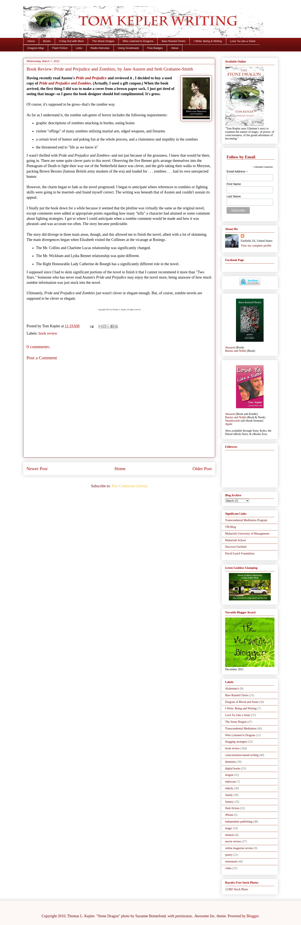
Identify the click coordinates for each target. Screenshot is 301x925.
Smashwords (232, 420)
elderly (229, 788)
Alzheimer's (232, 688)
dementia (230, 761)
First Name (234, 184)
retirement (231, 861)
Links (79, 48)
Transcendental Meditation (240, 728)
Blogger (253, 916)
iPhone (229, 814)
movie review (233, 841)
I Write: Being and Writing (240, 708)
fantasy (229, 801)
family (229, 795)
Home (31, 41)
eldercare (230, 781)
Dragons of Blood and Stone (241, 702)
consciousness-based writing (242, 755)
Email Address (237, 172)
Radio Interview (100, 48)
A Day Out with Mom (71, 41)
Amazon (230, 347)
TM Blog (230, 526)
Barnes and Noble (235, 350)
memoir (229, 835)
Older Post (202, 468)
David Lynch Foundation (239, 553)
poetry (229, 854)
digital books (232, 768)
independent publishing (239, 821)
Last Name (234, 196)
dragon (229, 775)
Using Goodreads (128, 48)
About (174, 48)
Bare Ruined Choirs (173, 41)
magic (228, 828)
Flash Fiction (60, 48)
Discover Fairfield (235, 546)
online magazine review (239, 848)
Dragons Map (36, 48)
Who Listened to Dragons (138, 41)
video (228, 868)
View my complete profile (256, 245)
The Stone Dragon (103, 41)
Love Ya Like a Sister (243, 41)
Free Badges (155, 48)
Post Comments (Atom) (129, 486)
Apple (228, 424)
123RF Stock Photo (236, 889)
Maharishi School (235, 540)
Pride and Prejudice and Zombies (65, 83)
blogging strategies (236, 741)
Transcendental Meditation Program (246, 520)
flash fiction (232, 808)
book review (47, 333)
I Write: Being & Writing (208, 41)
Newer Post (37, 468)
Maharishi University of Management (247, 533)
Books (47, 41)
